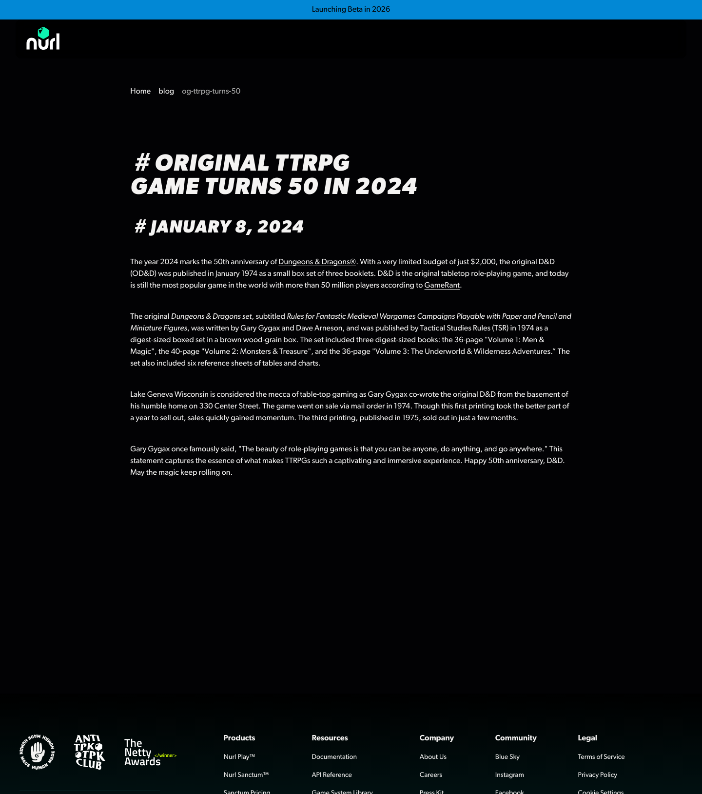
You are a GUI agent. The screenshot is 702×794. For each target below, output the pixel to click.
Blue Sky (507, 757)
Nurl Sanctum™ (246, 775)
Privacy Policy (597, 775)
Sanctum (490, 39)
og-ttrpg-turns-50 (211, 92)
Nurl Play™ (239, 757)
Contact (650, 39)
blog (166, 92)
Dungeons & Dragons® (317, 262)
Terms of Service (601, 757)
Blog (593, 39)
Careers (431, 775)
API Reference (332, 775)
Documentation (334, 757)
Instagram (509, 775)
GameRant (442, 286)
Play (546, 39)
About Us (433, 757)
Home (140, 92)
